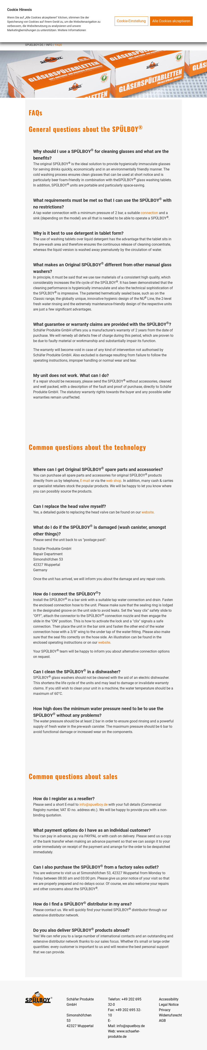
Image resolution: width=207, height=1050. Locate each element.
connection (149, 213)
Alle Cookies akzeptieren (171, 21)
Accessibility (169, 999)
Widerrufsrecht (170, 1015)
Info (49, 44)
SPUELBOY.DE (34, 44)
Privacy (164, 1010)
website (148, 512)
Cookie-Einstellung (131, 21)
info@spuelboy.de (93, 804)
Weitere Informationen (72, 30)
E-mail (85, 481)
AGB (162, 1020)
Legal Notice (169, 1004)
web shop (113, 481)
